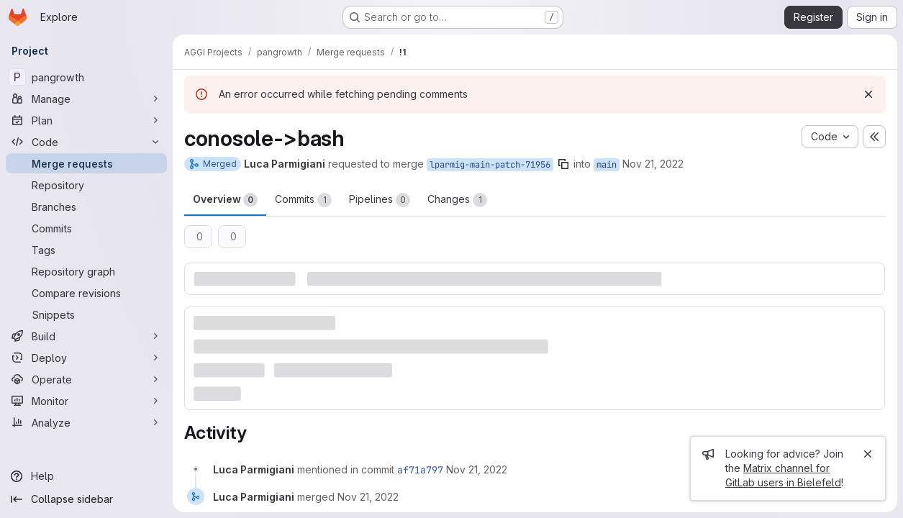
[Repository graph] (86, 271)
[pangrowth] (86, 77)
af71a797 (420, 469)
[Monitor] (86, 401)
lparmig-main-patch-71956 (490, 165)
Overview (225, 200)
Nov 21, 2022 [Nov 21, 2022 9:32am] (653, 164)
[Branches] (86, 206)
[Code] (86, 142)
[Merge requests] (86, 163)
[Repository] (86, 185)
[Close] (867, 454)
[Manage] (86, 98)
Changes (457, 200)
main (606, 165)
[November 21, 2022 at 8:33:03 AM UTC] (476, 469)
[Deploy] (86, 357)
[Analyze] (86, 422)
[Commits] (86, 228)
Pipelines (379, 200)
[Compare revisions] (86, 293)
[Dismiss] (868, 94)
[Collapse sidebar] (86, 499)
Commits (303, 200)
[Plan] (86, 120)
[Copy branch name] (563, 164)
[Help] (86, 476)
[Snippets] (86, 314)
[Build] (86, 336)
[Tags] (86, 250)
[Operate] (86, 379)
